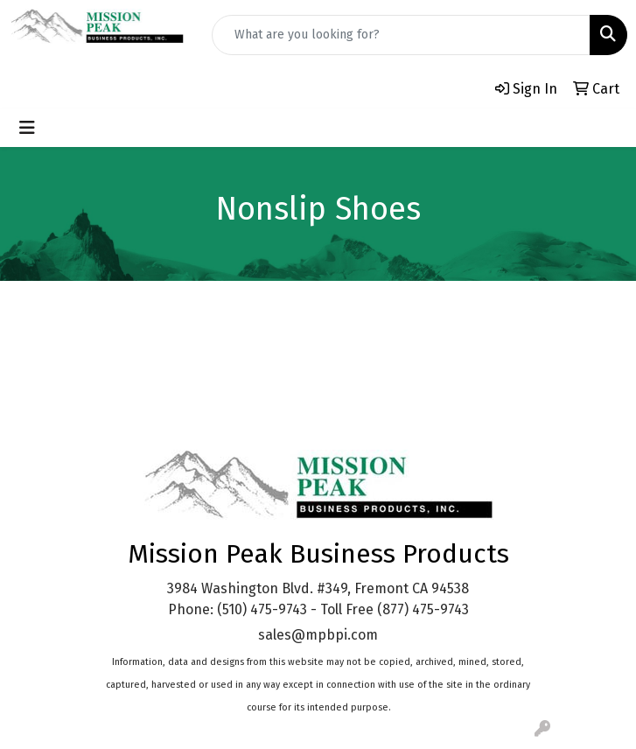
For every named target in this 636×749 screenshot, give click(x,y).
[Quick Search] (401, 35)
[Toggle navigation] (27, 128)
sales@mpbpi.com (318, 634)
